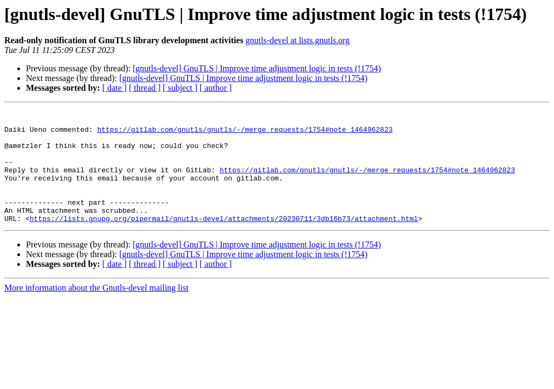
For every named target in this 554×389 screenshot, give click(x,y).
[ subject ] (180, 87)
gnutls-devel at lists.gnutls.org (298, 40)
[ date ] (114, 87)
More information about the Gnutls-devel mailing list (96, 310)
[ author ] (216, 87)
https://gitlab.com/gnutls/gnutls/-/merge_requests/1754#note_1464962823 (245, 134)
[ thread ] (145, 87)
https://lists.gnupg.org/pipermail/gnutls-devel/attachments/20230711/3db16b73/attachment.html (224, 241)
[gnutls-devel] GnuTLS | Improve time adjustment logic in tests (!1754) (257, 68)
